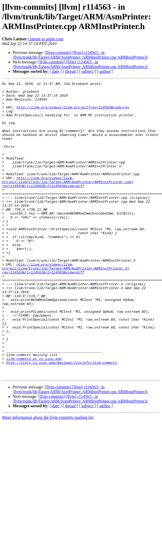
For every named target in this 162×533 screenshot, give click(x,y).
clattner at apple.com (45, 39)
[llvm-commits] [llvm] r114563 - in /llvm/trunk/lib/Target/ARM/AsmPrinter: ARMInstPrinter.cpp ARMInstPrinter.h (80, 54)
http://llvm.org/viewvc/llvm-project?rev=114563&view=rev (73, 112)
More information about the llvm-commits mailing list (48, 476)
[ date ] (56, 71)
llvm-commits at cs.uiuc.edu (34, 414)
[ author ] (105, 71)
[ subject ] (87, 71)
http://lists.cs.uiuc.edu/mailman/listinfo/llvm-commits (61, 419)
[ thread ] (70, 71)
